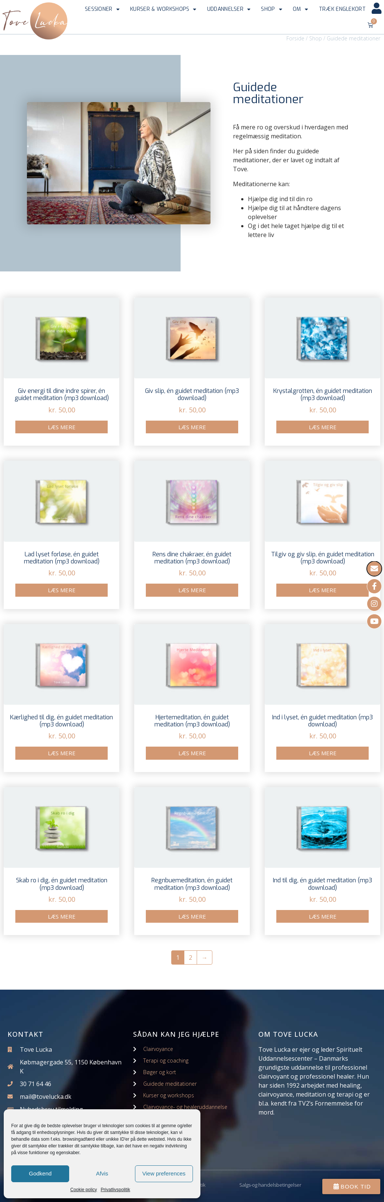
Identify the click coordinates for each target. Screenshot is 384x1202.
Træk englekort (342, 9)
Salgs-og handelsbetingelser (270, 1184)
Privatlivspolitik (115, 1189)
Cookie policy (83, 1189)
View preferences (164, 1173)
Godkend (40, 1173)
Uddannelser (229, 9)
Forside (295, 38)
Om (300, 9)
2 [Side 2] (190, 957)
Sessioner (102, 9)
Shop (271, 9)
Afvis (102, 1173)
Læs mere (62, 427)
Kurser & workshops (163, 9)
